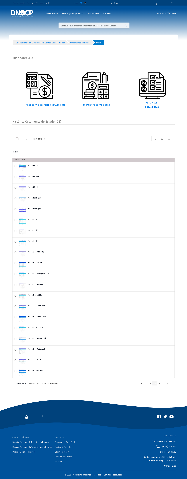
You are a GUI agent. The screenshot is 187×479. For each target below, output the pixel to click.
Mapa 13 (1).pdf (34, 198)
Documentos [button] (93, 13)
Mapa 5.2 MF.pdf (34, 360)
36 (168, 383)
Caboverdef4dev (62, 451)
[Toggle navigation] (36, 13)
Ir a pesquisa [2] (32, 3)
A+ (117, 2)
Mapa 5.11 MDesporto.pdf (38, 273)
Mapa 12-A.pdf (34, 176)
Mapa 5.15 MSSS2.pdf (37, 316)
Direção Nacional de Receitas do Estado (30, 442)
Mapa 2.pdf (32, 219)
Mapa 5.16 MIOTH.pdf (37, 338)
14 (150, 383)
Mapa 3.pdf (32, 230)
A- (111, 3)
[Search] (90, 138)
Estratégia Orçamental (73, 13)
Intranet (59, 461)
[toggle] (22, 138)
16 (159, 383)
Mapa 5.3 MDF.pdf (35, 370)
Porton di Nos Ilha (63, 447)
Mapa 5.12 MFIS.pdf (36, 284)
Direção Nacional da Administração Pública (32, 447)
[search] (154, 139)
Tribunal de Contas (63, 456)
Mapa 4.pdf (32, 241)
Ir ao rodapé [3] (45, 3)
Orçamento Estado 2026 (96, 104)
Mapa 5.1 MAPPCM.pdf (37, 252)
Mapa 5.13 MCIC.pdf (36, 295)
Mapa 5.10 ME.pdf (35, 262)
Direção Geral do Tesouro (24, 451)
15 (154, 383)
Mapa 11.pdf (33, 165)
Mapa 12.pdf (33, 187)
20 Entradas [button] (20, 383)
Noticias (107, 13)
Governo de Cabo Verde (65, 442)
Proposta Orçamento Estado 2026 (45, 104)
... (145, 383)
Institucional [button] (52, 13)
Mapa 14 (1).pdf (34, 208)
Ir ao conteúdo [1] (19, 3)
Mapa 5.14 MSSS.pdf (36, 306)
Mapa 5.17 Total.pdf (36, 349)
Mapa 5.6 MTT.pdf (35, 327)
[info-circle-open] (162, 139)
